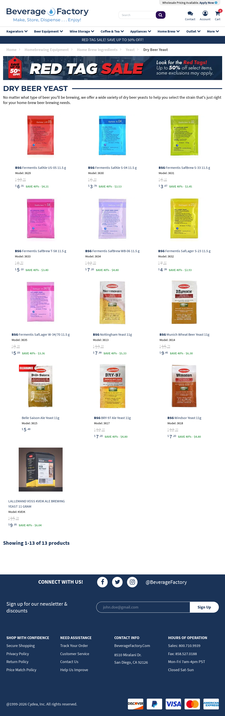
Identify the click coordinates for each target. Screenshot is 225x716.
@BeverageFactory (166, 582)
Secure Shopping (20, 645)
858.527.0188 (185, 653)
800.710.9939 (189, 645)
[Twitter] (117, 582)
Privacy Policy (17, 653)
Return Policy (17, 661)
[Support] (190, 15)
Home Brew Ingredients (99, 49)
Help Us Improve (74, 669)
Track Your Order (74, 645)
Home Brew (168, 31)
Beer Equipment (48, 31)
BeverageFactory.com (132, 645)
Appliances (140, 31)
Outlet (193, 31)
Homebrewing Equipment (49, 49)
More (213, 31)
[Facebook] (102, 582)
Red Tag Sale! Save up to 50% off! (112, 39)
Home (13, 49)
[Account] (205, 15)
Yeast (132, 49)
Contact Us (69, 661)
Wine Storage (82, 31)
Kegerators (16, 31)
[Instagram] (132, 582)
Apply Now (208, 3)
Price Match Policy (21, 669)
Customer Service (74, 653)
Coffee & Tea (112, 31)
